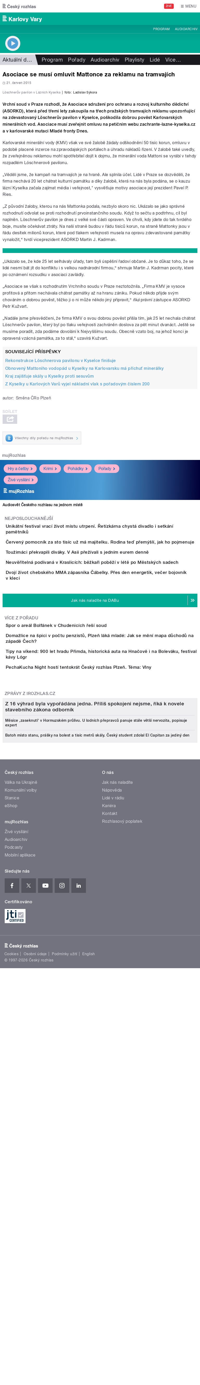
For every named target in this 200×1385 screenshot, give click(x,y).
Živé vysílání (21, 592)
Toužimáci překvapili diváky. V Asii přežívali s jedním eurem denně (98, 688)
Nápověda (112, 1142)
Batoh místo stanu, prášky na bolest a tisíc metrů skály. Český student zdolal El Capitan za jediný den (97, 1087)
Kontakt (109, 1165)
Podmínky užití (64, 1306)
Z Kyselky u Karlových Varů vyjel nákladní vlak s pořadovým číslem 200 (77, 496)
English (88, 1306)
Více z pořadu (21, 792)
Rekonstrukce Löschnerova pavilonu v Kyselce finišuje (60, 472)
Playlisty (135, 60)
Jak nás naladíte (117, 1134)
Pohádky (78, 580)
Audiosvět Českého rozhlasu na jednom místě (43, 617)
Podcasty (14, 1199)
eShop (11, 1157)
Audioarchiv (186, 29)
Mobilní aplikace (20, 1207)
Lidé (155, 60)
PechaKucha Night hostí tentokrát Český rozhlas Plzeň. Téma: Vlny (99, 875)
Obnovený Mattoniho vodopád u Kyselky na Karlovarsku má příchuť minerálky (84, 480)
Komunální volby (21, 1142)
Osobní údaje (35, 1306)
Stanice (12, 1150)
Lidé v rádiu (113, 1150)
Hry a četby (20, 580)
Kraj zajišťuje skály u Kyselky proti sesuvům (49, 488)
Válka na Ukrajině (21, 1134)
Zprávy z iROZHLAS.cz (30, 916)
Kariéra (109, 1157)
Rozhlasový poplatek (122, 1173)
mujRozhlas (14, 567)
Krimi (50, 580)
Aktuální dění (18, 60)
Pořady (76, 60)
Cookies (11, 1306)
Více (173, 60)
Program (161, 29)
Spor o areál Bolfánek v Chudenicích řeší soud (77, 800)
